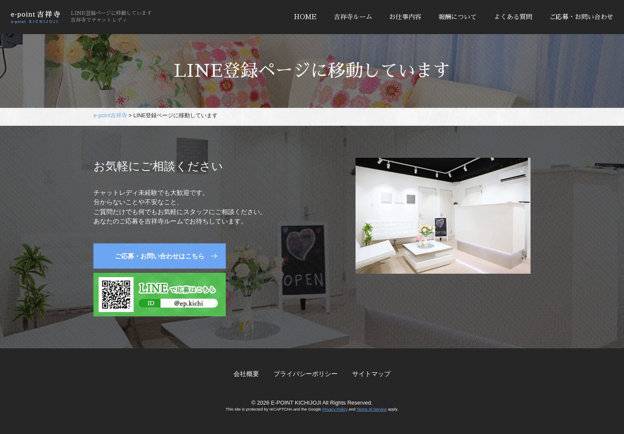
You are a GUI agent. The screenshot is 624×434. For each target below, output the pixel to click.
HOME (305, 17)
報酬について (457, 17)
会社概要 (246, 373)
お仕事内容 (405, 17)
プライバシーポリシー (306, 373)
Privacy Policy (334, 409)
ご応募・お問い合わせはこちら (159, 256)
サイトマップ (371, 373)
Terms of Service (371, 409)
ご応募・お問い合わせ (581, 17)
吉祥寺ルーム (353, 17)
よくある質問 (513, 17)
